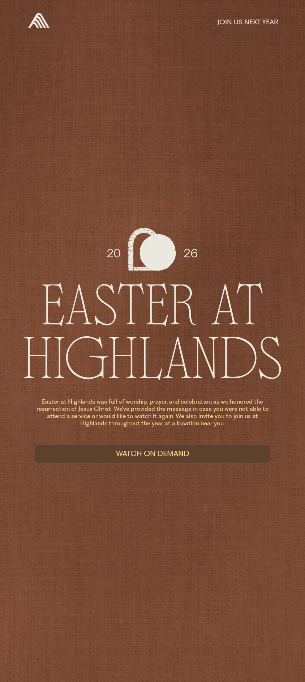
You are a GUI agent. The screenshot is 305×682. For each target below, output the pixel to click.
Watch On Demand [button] (152, 453)
